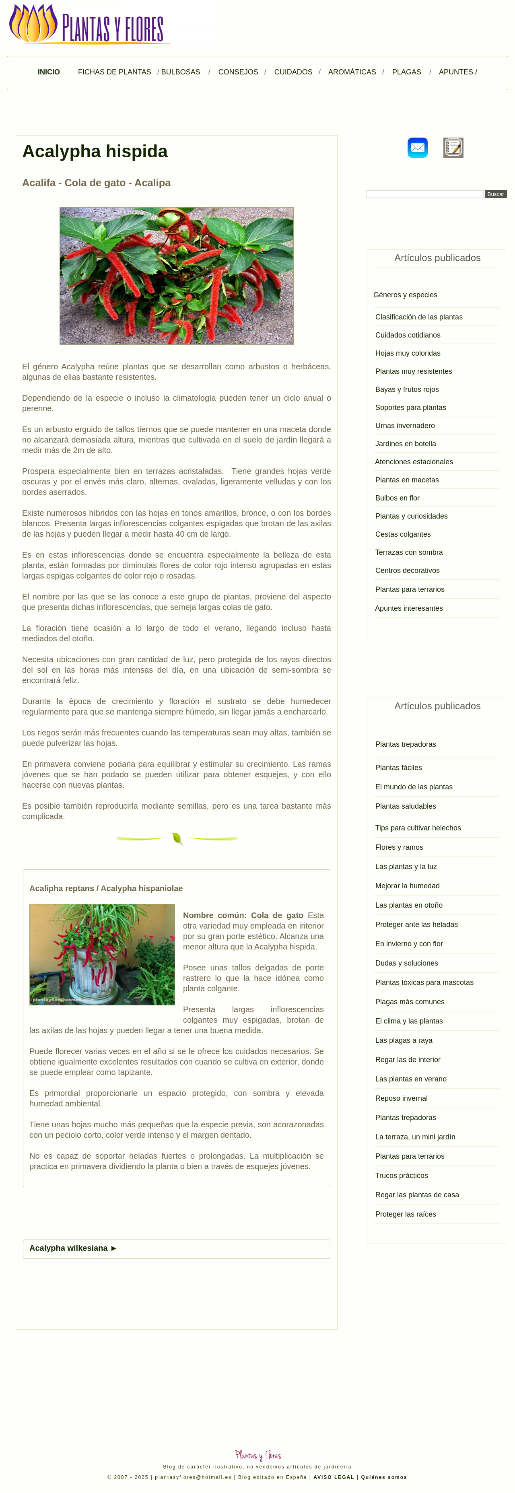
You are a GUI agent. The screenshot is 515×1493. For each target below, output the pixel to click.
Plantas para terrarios (410, 589)
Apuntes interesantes (409, 608)
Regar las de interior (408, 1060)
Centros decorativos (407, 570)
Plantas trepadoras (405, 744)
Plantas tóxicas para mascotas (424, 982)
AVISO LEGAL (333, 1477)
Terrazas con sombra (409, 552)
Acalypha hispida (95, 151)
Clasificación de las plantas (419, 317)
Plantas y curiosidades (411, 516)
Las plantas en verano (411, 1079)
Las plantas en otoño (409, 905)
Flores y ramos (399, 847)
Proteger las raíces (405, 1214)
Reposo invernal (401, 1098)
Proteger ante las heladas (416, 925)
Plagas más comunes (410, 1002)
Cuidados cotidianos (408, 335)
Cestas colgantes (403, 534)
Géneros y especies (405, 295)
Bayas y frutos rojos (407, 389)
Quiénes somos (384, 1477)
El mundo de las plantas (414, 787)
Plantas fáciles (398, 768)
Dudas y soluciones (406, 963)
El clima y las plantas (409, 1021)
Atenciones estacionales (414, 462)
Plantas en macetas (407, 480)
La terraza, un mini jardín (415, 1137)
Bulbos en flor (397, 498)
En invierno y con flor (409, 944)
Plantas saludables (405, 806)
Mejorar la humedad (407, 886)
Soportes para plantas (410, 408)
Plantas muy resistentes (413, 371)
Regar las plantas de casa (417, 1195)
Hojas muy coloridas (408, 353)
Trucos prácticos (401, 1176)
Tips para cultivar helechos (418, 828)
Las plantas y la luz (406, 867)
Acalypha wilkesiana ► (73, 1248)
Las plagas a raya (404, 1040)
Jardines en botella (405, 444)
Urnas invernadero (405, 426)
